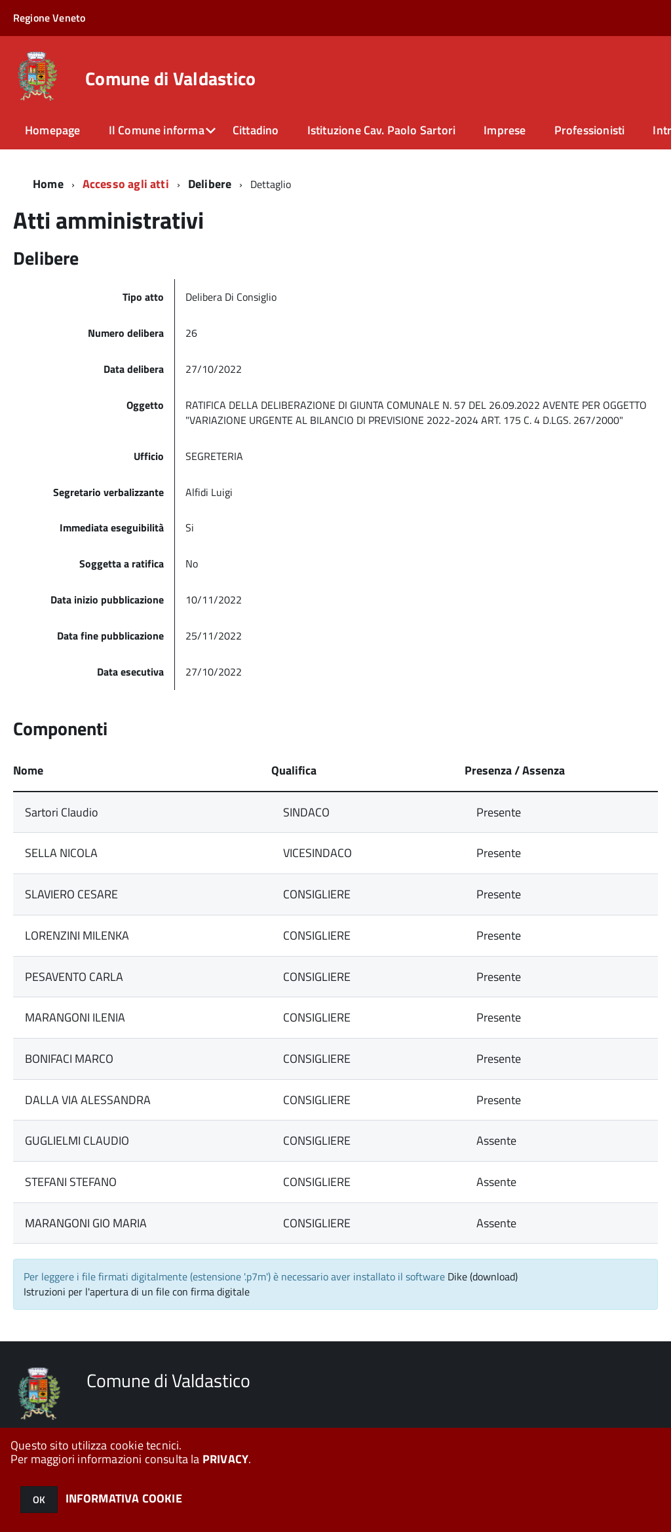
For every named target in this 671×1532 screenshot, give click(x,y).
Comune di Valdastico (170, 78)
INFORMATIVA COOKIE (124, 1498)
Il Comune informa (156, 130)
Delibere (209, 184)
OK (39, 1499)
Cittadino (256, 130)
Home (48, 184)
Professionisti (589, 130)
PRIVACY (225, 1459)
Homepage (52, 130)
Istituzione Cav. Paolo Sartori (381, 130)
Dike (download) (483, 1276)
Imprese (505, 130)
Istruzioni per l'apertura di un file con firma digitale (137, 1291)
